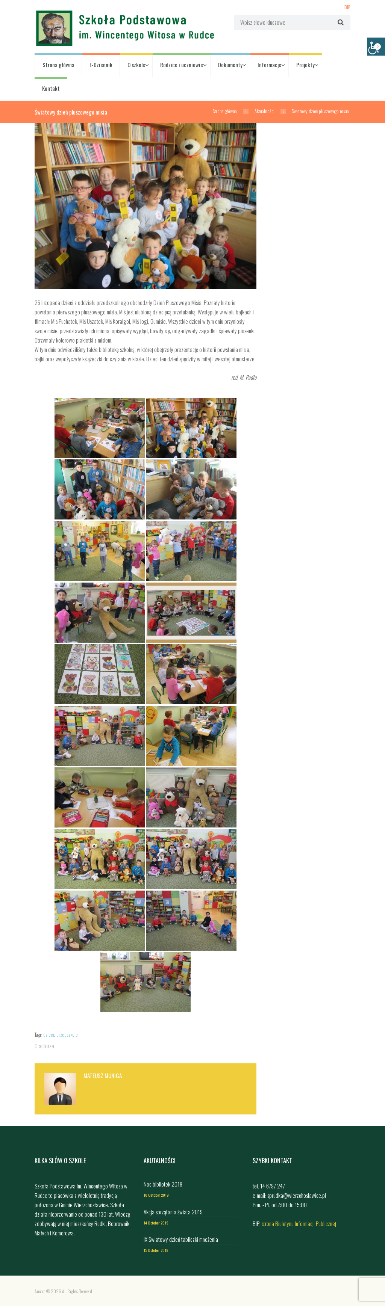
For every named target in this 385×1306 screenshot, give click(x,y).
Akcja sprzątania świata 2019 (173, 1212)
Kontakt (51, 88)
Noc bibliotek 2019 (163, 1184)
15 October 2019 (156, 1250)
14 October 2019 (156, 1223)
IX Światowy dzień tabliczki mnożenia (181, 1239)
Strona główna (58, 64)
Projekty (305, 64)
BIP (347, 7)
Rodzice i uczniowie (181, 64)
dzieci (48, 1034)
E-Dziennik (100, 64)
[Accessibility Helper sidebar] (376, 47)
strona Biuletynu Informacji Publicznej (299, 1223)
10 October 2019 (156, 1195)
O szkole (136, 64)
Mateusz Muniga (102, 1075)
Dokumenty (230, 64)
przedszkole (67, 1034)
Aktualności (264, 111)
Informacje (269, 64)
